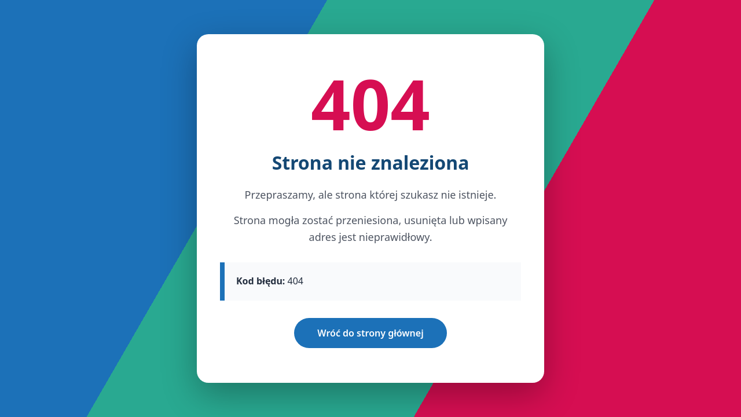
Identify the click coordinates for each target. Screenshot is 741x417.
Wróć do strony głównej (370, 333)
